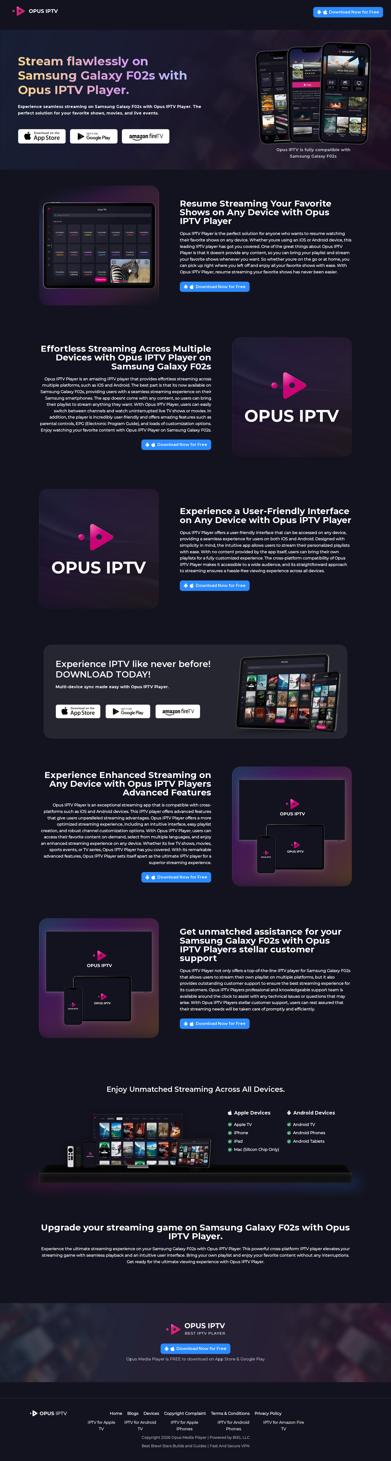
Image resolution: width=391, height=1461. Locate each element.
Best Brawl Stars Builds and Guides (174, 1446)
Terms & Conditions (230, 1413)
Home (116, 1413)
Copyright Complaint (185, 1413)
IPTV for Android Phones (233, 1425)
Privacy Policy (268, 1413)
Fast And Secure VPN (229, 1446)
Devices (151, 1413)
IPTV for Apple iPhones (184, 1425)
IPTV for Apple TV (101, 1425)
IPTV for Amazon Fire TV (283, 1425)
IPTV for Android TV (140, 1425)
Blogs (132, 1413)
